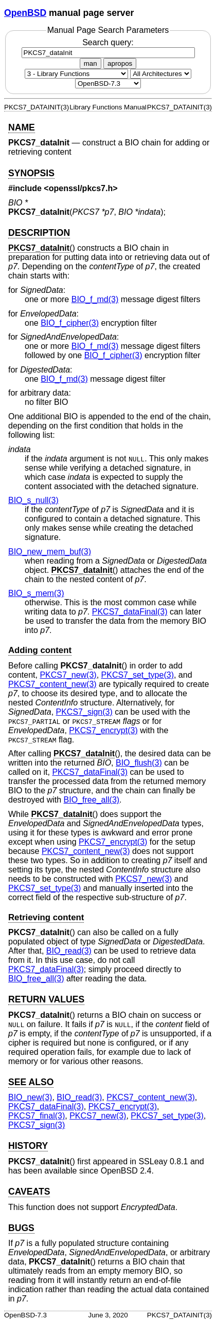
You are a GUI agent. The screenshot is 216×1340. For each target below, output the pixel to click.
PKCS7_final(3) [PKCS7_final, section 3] (36, 1115)
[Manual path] (108, 83)
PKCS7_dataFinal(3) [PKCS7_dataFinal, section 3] (130, 611)
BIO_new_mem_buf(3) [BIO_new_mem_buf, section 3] (49, 551)
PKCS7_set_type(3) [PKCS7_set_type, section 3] (137, 675)
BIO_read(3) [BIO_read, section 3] (69, 950)
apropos (119, 63)
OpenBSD (25, 13)
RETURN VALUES (46, 999)
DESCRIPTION (39, 233)
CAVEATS (29, 1191)
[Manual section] (76, 74)
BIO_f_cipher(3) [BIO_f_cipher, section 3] (70, 323)
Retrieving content (46, 917)
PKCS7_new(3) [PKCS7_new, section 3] (68, 675)
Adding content (39, 650)
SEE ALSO (30, 1082)
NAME (21, 127)
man (90, 63)
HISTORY (28, 1146)
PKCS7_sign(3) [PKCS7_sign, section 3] (84, 712)
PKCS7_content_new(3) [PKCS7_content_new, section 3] (52, 684)
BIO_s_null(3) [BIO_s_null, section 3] (33, 500)
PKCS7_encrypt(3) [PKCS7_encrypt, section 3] (103, 730)
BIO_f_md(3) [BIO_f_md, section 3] (95, 299)
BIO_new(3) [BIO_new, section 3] (30, 1097)
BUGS (21, 1228)
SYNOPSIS (31, 173)
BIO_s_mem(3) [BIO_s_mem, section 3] (36, 593)
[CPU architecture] (160, 74)
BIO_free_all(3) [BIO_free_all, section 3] (92, 799)
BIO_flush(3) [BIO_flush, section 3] (139, 762)
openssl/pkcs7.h (81, 188)
